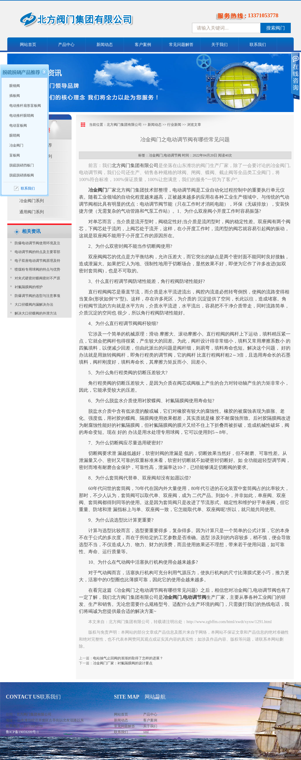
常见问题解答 (181, 44)
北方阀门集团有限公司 (124, 125)
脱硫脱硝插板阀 (21, 175)
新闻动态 (104, 44)
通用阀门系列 (31, 212)
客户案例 (143, 44)
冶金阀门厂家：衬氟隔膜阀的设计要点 (123, 663)
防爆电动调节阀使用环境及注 (37, 243)
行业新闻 (174, 125)
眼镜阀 (14, 86)
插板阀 (14, 96)
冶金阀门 (16, 145)
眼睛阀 (14, 135)
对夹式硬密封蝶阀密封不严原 (37, 278)
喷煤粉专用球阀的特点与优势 (37, 269)
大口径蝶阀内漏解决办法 (34, 304)
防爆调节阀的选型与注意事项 (37, 296)
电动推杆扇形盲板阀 (25, 106)
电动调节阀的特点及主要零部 (37, 252)
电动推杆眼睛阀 (21, 116)
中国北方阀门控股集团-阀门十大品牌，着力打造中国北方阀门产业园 (92, 21)
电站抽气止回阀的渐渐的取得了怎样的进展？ (128, 658)
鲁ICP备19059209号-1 (22, 732)
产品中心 (66, 44)
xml (146, 732)
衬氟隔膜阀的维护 (29, 287)
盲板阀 (14, 155)
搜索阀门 (275, 27)
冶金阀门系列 (31, 201)
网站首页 (28, 44)
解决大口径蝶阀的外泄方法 (36, 313)
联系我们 (258, 44)
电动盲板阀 (18, 125)
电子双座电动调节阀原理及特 (37, 261)
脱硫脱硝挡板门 (21, 165)
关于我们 (219, 44)
